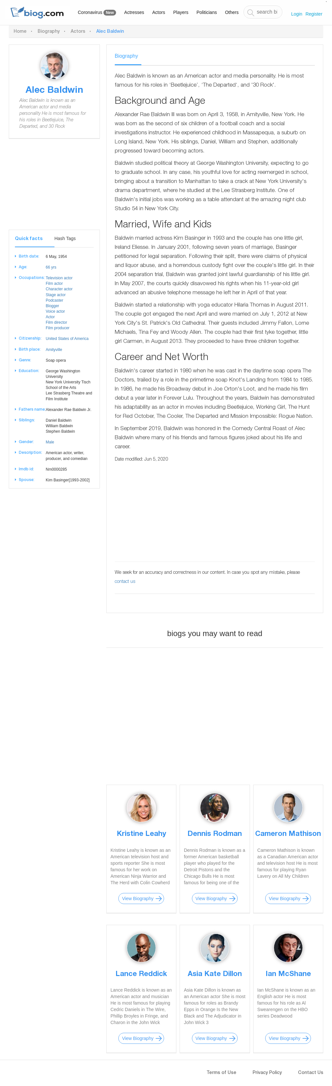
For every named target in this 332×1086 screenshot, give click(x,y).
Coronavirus (97, 13)
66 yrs (51, 267)
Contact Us (310, 1073)
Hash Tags (65, 238)
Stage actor (55, 295)
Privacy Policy (267, 1073)
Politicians (206, 12)
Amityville (54, 349)
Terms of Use (221, 1073)
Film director (56, 322)
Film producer (57, 328)
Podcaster (54, 300)
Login (296, 14)
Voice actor (55, 311)
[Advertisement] (54, 189)
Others (232, 12)
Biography (49, 32)
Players (180, 12)
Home (20, 32)
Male (50, 442)
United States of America (67, 338)
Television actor (59, 278)
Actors (158, 12)
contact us (125, 582)
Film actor (54, 283)
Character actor (59, 289)
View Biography (137, 898)
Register (313, 14)
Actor (50, 317)
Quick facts (28, 239)
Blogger (52, 306)
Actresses (134, 12)
